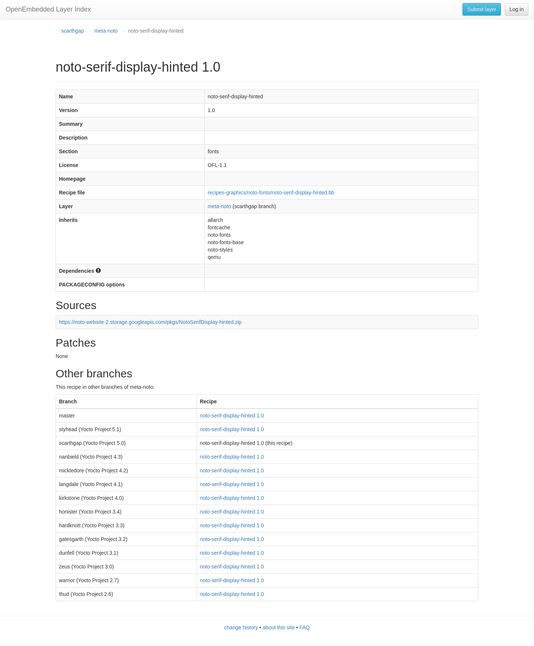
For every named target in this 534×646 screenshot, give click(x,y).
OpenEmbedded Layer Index (48, 9)
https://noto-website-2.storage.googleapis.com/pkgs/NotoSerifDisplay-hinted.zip (150, 322)
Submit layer (481, 9)
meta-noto (106, 31)
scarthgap (72, 31)
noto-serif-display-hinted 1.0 (232, 416)
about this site (278, 627)
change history (241, 627)
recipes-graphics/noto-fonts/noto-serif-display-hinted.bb (271, 193)
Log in (517, 9)
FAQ (304, 627)
